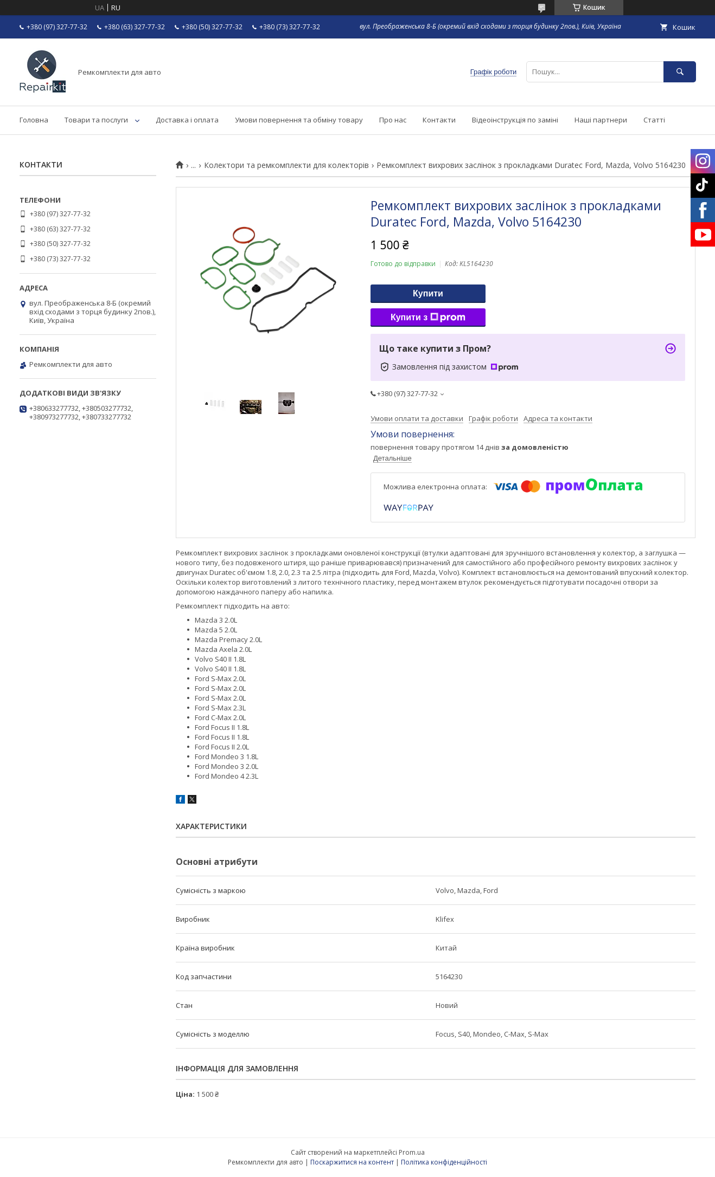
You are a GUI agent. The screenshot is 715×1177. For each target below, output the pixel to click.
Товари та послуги (96, 120)
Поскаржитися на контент (352, 1162)
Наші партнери (600, 120)
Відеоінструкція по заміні (515, 120)
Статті (654, 120)
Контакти (439, 120)
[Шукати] (679, 71)
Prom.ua (412, 1152)
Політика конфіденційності (444, 1162)
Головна (34, 120)
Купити (428, 293)
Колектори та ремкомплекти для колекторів (286, 165)
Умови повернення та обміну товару (299, 120)
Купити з (428, 317)
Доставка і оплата (187, 120)
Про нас (392, 120)
